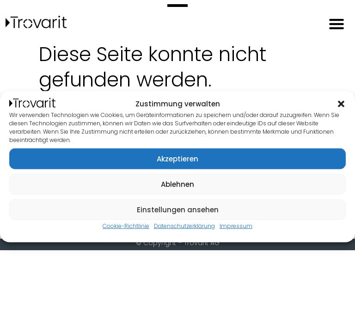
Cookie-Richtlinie (126, 226)
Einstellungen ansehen (178, 209)
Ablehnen (177, 184)
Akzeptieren (177, 158)
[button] (341, 104)
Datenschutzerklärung (184, 226)
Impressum (236, 226)
